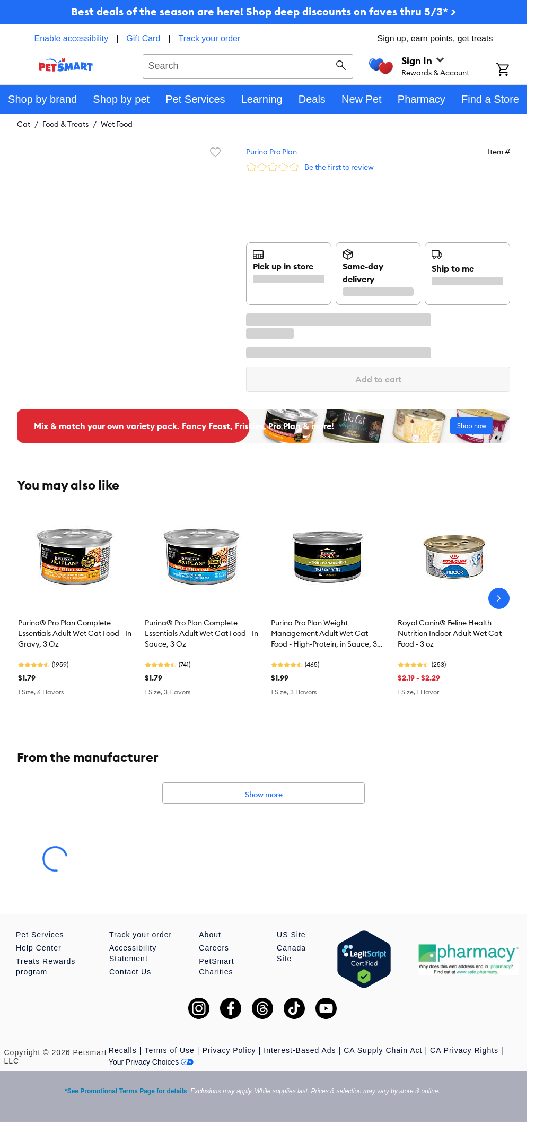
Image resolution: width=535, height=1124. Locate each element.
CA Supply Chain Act (383, 1050)
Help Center (39, 948)
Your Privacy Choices (151, 1062)
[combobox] (248, 64)
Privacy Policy (229, 1050)
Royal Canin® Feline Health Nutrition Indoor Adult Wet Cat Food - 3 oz (450, 633)
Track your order (210, 38)
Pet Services (40, 934)
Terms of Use (169, 1050)
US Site (291, 934)
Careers (214, 948)
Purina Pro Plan (271, 151)
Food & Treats (65, 124)
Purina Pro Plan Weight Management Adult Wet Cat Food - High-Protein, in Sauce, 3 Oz (324, 634)
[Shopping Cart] (511, 70)
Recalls (123, 1050)
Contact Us (130, 972)
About (210, 934)
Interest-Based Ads (300, 1050)
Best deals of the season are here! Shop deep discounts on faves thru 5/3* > (263, 11)
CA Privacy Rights (464, 1050)
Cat (23, 124)
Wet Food (117, 124)
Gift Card (143, 38)
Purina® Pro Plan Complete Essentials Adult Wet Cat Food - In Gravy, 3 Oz (74, 633)
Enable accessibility (71, 38)
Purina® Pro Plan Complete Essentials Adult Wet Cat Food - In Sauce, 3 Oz (201, 633)
